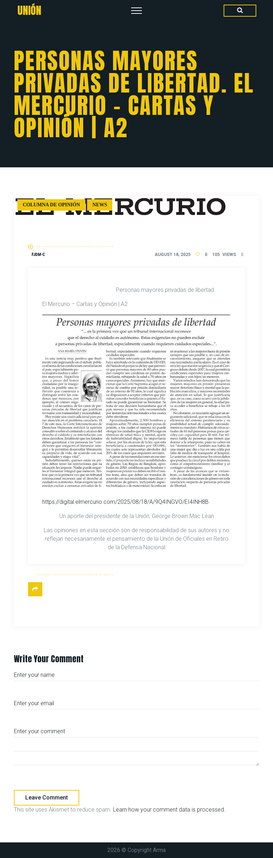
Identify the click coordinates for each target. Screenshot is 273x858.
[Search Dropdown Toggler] (240, 11)
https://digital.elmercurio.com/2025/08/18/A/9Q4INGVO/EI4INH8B (125, 501)
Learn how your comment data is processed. (169, 809)
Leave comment (46, 797)
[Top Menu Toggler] (136, 10)
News (99, 204)
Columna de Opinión (51, 204)
